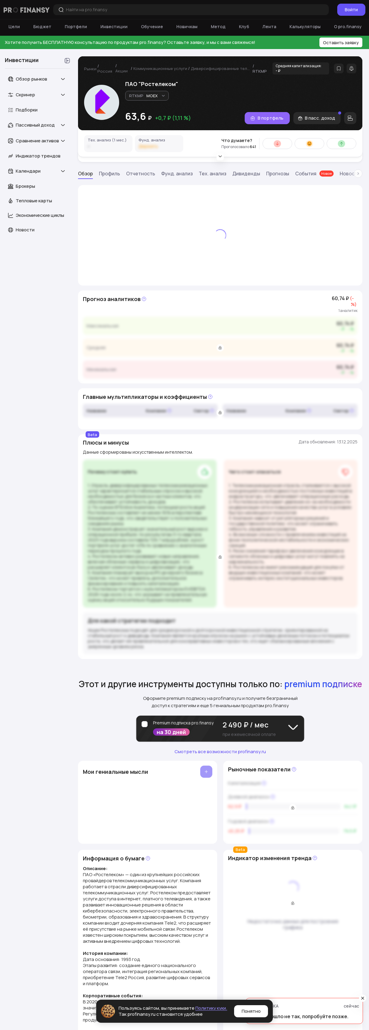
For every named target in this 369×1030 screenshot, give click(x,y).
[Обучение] (152, 26)
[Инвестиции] (114, 26)
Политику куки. (211, 1008)
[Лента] (269, 26)
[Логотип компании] (27, 9)
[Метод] (218, 26)
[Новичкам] (186, 26)
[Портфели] (76, 26)
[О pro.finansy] (348, 26)
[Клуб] (244, 26)
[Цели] (14, 26)
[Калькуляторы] (305, 26)
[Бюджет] (42, 26)
